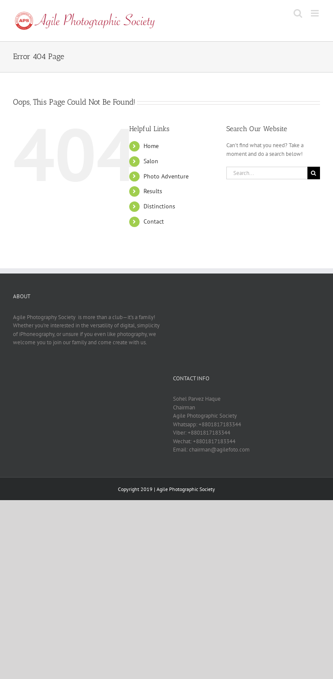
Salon (151, 161)
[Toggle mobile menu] (315, 13)
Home (151, 146)
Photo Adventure (166, 176)
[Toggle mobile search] (298, 13)
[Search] (313, 173)
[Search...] (266, 173)
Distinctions (159, 206)
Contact (154, 221)
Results (153, 191)
